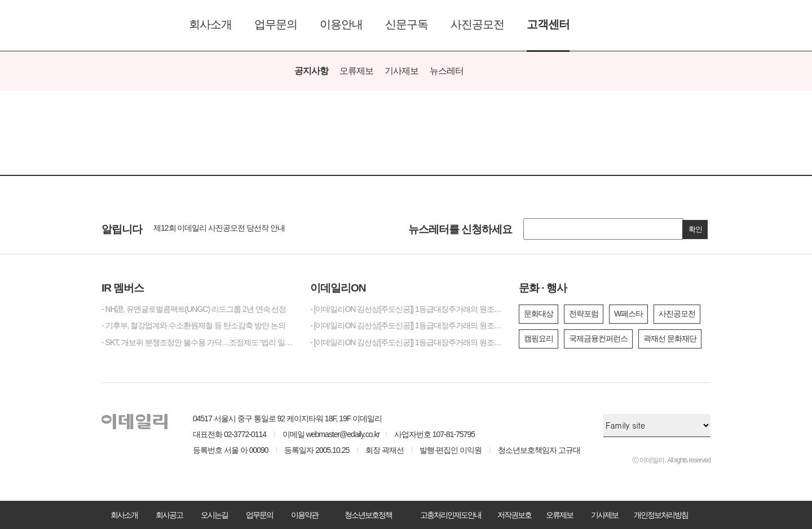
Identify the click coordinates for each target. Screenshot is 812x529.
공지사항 (311, 71)
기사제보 (401, 71)
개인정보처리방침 (661, 514)
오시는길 (214, 514)
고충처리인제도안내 (450, 514)
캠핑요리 (538, 338)
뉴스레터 (447, 71)
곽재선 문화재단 (669, 338)
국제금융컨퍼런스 (598, 338)
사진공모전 (477, 24)
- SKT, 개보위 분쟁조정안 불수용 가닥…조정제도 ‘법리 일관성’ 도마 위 (197, 342)
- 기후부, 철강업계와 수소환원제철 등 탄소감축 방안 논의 (193, 325)
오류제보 (356, 71)
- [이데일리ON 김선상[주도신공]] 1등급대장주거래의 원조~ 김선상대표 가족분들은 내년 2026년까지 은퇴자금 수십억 (406, 309)
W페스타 (628, 313)
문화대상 (538, 313)
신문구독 (406, 24)
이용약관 (304, 514)
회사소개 (210, 24)
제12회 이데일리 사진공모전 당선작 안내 (219, 227)
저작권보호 (514, 514)
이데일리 (134, 25)
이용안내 (341, 24)
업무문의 (275, 24)
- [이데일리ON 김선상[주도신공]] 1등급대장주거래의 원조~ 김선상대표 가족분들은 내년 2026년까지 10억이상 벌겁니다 (406, 342)
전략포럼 (583, 313)
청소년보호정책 (368, 514)
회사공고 (169, 514)
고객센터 (548, 24)
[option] (266, 228)
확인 (695, 229)
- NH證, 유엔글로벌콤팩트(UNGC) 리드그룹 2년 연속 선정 (194, 309)
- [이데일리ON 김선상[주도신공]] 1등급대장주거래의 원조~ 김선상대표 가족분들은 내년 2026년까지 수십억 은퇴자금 (406, 325)
